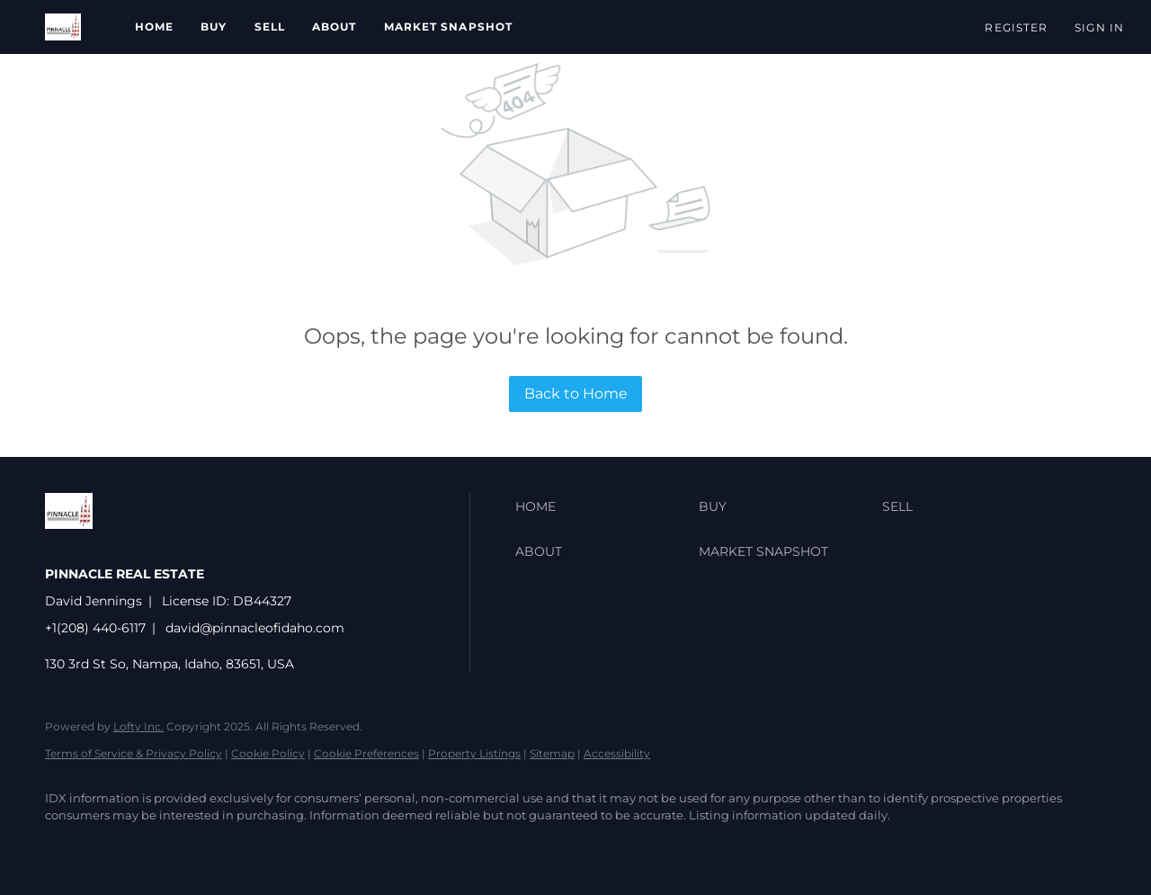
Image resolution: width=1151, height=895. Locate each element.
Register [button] (1016, 27)
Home (154, 26)
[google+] (223, 846)
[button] (63, 26)
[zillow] (118, 846)
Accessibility (617, 753)
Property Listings (474, 753)
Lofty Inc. (138, 726)
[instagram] (170, 846)
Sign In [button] (1099, 27)
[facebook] (66, 846)
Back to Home (576, 393)
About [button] (334, 26)
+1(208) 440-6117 (95, 628)
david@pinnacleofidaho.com (254, 628)
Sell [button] (269, 26)
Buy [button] (214, 26)
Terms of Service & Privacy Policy (133, 753)
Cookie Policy (268, 753)
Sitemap (552, 753)
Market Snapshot (448, 26)
